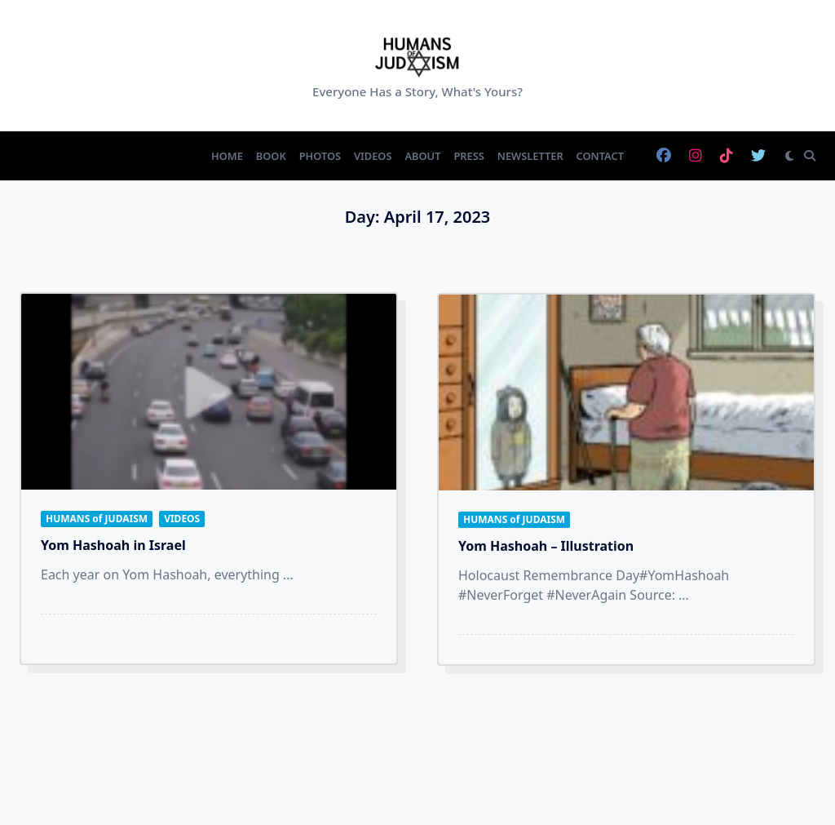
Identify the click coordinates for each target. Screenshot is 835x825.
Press (468, 156)
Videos (372, 156)
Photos (320, 156)
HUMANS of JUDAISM (97, 519)
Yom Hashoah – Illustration (546, 552)
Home (227, 156)
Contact (600, 156)
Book (271, 156)
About (422, 156)
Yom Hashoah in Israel (113, 545)
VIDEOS (182, 519)
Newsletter (530, 156)
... (288, 574)
